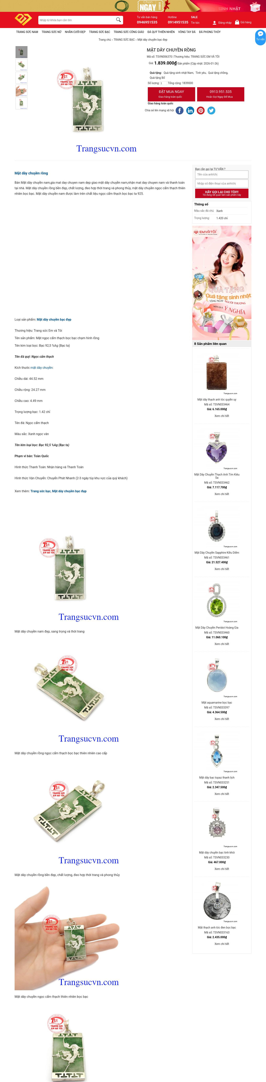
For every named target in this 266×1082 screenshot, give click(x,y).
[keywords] (74, 20)
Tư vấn (260, 39)
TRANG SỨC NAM (27, 32)
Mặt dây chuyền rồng (31, 173)
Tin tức (195, 22)
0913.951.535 (221, 94)
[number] (163, 83)
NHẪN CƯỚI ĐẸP (75, 32)
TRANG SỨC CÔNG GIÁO (129, 32)
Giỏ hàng (243, 22)
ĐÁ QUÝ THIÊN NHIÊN (161, 32)
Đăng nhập (222, 22)
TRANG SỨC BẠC (99, 32)
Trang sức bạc (41, 491)
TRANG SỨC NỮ (51, 32)
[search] (119, 20)
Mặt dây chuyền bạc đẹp (54, 319)
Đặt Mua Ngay (171, 94)
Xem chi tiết (221, 415)
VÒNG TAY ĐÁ (187, 32)
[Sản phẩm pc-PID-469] (221, 283)
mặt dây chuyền (42, 368)
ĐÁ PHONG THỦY (210, 32)
